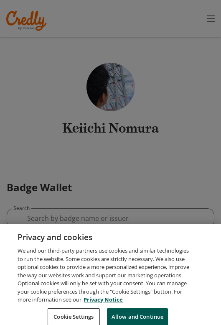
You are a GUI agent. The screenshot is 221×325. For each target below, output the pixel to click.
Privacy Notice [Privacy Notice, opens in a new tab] (103, 317)
